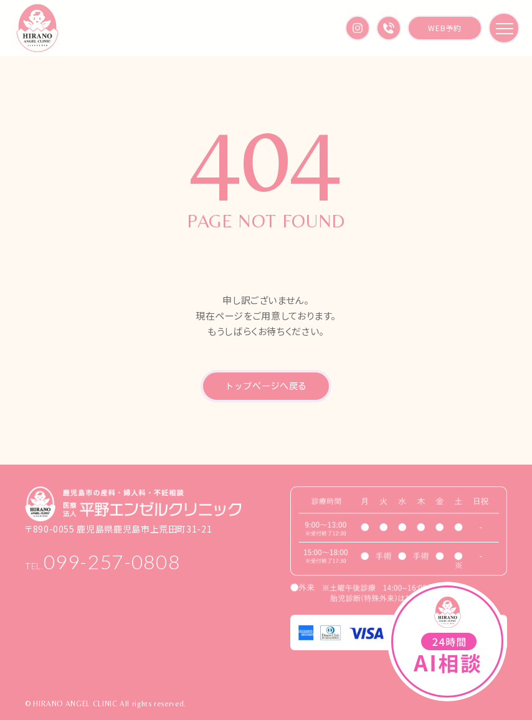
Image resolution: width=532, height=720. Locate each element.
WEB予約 (444, 27)
